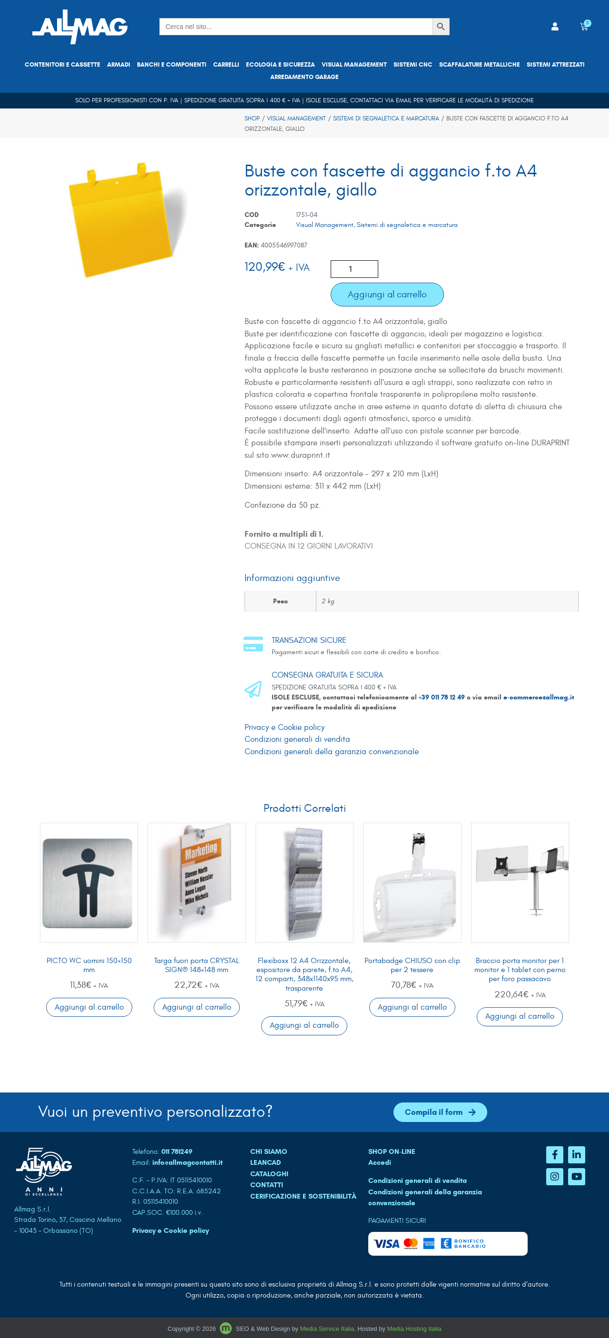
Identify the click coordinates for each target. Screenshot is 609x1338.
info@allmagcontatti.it (187, 1162)
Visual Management (354, 65)
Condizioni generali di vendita (297, 739)
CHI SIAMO (268, 1151)
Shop (252, 118)
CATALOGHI (269, 1174)
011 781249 (177, 1151)
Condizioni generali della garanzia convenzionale (332, 752)
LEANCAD (265, 1162)
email (404, 100)
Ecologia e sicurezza (280, 65)
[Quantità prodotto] (354, 269)
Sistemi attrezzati (556, 65)
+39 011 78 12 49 (443, 697)
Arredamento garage (304, 77)
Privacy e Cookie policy (284, 727)
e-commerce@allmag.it (538, 697)
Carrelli (226, 65)
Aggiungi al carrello (387, 294)
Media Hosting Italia (414, 1328)
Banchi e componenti (171, 65)
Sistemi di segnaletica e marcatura (386, 118)
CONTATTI (266, 1185)
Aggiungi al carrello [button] (89, 1007)
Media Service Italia (327, 1328)
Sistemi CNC (412, 65)
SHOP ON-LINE (391, 1151)
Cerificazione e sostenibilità (303, 1196)
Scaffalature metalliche (479, 65)
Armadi (118, 65)
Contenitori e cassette (62, 65)
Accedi (379, 1162)
